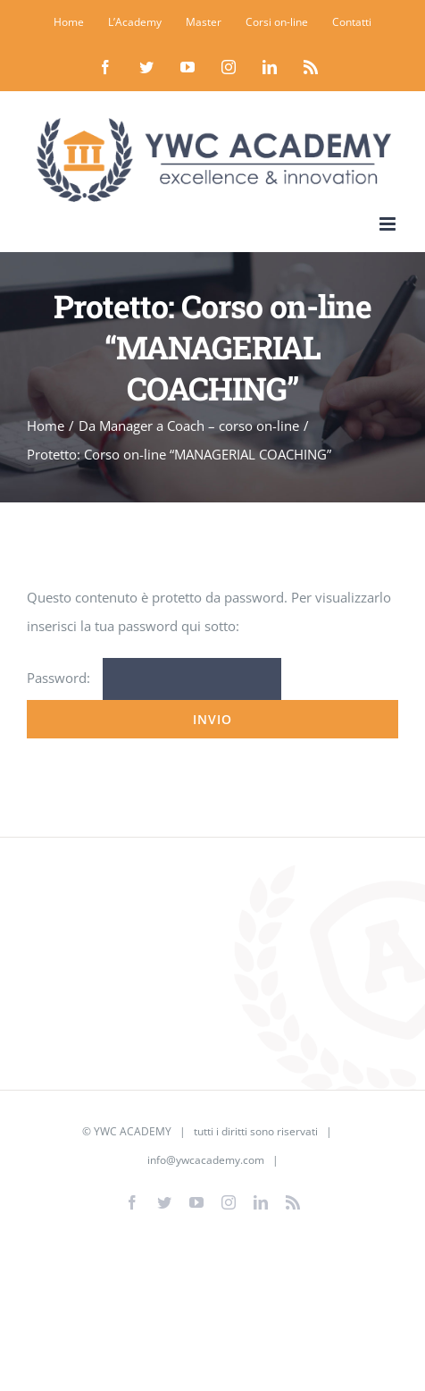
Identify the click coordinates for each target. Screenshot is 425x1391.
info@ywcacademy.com (205, 1160)
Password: (154, 678)
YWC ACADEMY (132, 1131)
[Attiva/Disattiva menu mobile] (388, 224)
